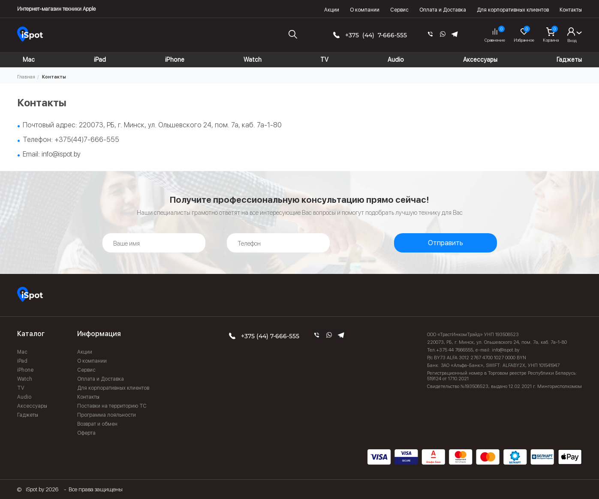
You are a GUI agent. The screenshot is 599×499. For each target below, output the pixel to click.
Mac (22, 352)
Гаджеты (27, 415)
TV (20, 388)
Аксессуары (32, 406)
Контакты (571, 10)
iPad (22, 361)
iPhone (25, 370)
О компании (364, 10)
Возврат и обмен (97, 424)
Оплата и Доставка (442, 10)
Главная (26, 77)
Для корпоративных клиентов (513, 10)
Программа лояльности (106, 415)
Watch (24, 379)
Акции (331, 10)
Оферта (86, 433)
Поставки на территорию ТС (112, 406)
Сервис (399, 10)
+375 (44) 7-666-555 (376, 35)
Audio (24, 397)
